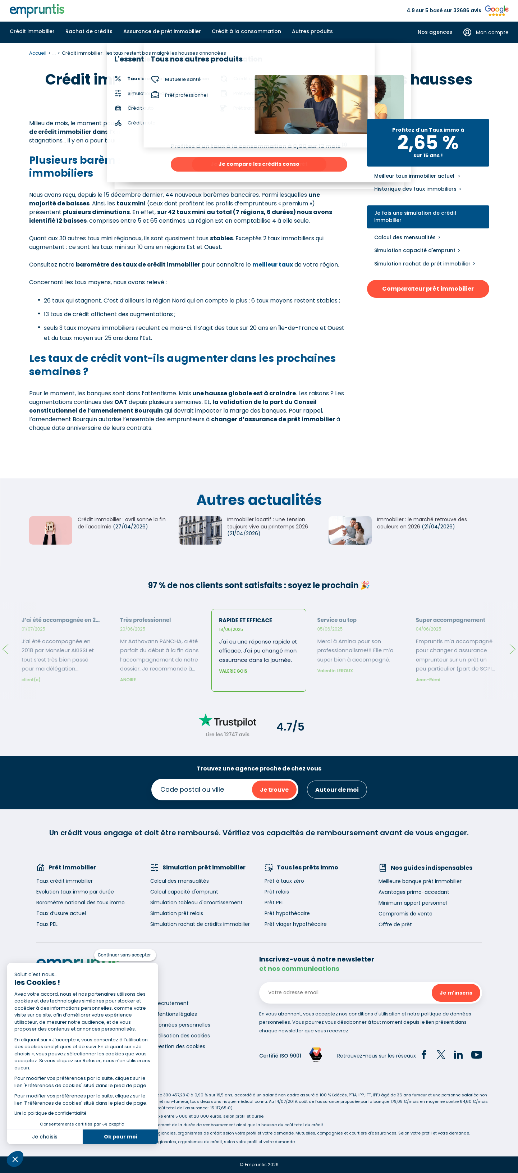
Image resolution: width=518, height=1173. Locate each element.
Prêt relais (277, 891)
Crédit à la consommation (246, 31)
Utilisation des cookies (182, 1035)
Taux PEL (47, 924)
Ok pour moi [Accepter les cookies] (120, 1136)
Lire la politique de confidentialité (50, 1113)
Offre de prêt (395, 924)
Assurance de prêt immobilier (162, 31)
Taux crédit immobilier (64, 881)
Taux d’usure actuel (61, 913)
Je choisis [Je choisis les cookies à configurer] (45, 1136)
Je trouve (274, 790)
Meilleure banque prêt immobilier (420, 881)
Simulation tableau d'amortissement (196, 902)
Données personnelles (182, 1024)
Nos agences (435, 32)
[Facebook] (424, 1055)
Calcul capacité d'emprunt (184, 891)
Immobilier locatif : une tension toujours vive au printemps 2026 (267, 523)
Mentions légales (176, 1014)
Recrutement (172, 1003)
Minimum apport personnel (413, 902)
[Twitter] (441, 1055)
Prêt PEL (274, 902)
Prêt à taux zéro (284, 881)
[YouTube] (476, 1056)
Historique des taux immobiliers (415, 188)
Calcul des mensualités (405, 237)
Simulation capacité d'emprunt (414, 250)
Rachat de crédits (89, 31)
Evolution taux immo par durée (75, 891)
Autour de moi (337, 790)
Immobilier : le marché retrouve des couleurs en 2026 (422, 523)
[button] (15, 1159)
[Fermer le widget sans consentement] (125, 955)
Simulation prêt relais (176, 913)
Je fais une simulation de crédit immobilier (415, 217)
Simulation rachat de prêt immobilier (422, 263)
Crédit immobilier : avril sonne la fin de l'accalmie (122, 523)
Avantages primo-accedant (414, 892)
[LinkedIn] (458, 1055)
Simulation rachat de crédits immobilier (200, 924)
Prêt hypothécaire (287, 913)
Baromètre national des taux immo (80, 902)
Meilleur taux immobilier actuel (414, 176)
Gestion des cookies (180, 1046)
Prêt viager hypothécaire (296, 924)
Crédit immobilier (32, 31)
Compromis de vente (405, 913)
